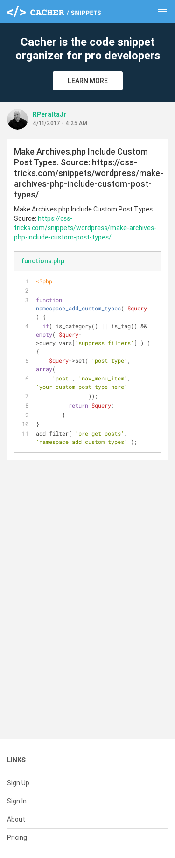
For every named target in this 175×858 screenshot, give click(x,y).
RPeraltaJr (49, 114)
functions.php (42, 261)
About (16, 819)
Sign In (17, 801)
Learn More (88, 81)
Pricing (17, 837)
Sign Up (18, 783)
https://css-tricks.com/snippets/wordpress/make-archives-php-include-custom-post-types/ (85, 227)
